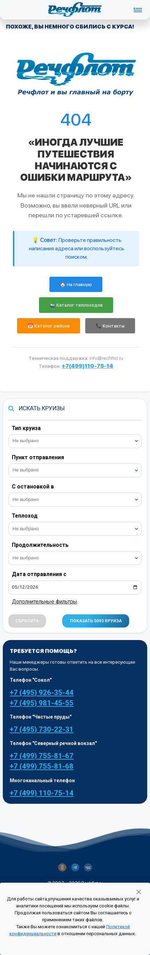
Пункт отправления (38, 457)
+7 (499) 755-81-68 (41, 766)
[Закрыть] (138, 892)
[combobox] (74, 441)
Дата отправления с (39, 574)
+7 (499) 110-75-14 (41, 793)
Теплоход (25, 515)
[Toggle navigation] (138, 9)
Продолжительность (40, 545)
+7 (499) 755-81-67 (41, 756)
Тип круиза (26, 428)
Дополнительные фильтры (44, 602)
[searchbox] (78, 440)
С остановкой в (33, 486)
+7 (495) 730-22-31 (41, 729)
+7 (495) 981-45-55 (41, 703)
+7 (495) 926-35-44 (41, 692)
